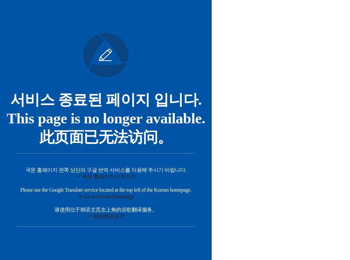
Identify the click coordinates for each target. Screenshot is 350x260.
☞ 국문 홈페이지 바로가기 (106, 176)
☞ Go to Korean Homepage (106, 196)
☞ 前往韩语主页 (105, 216)
